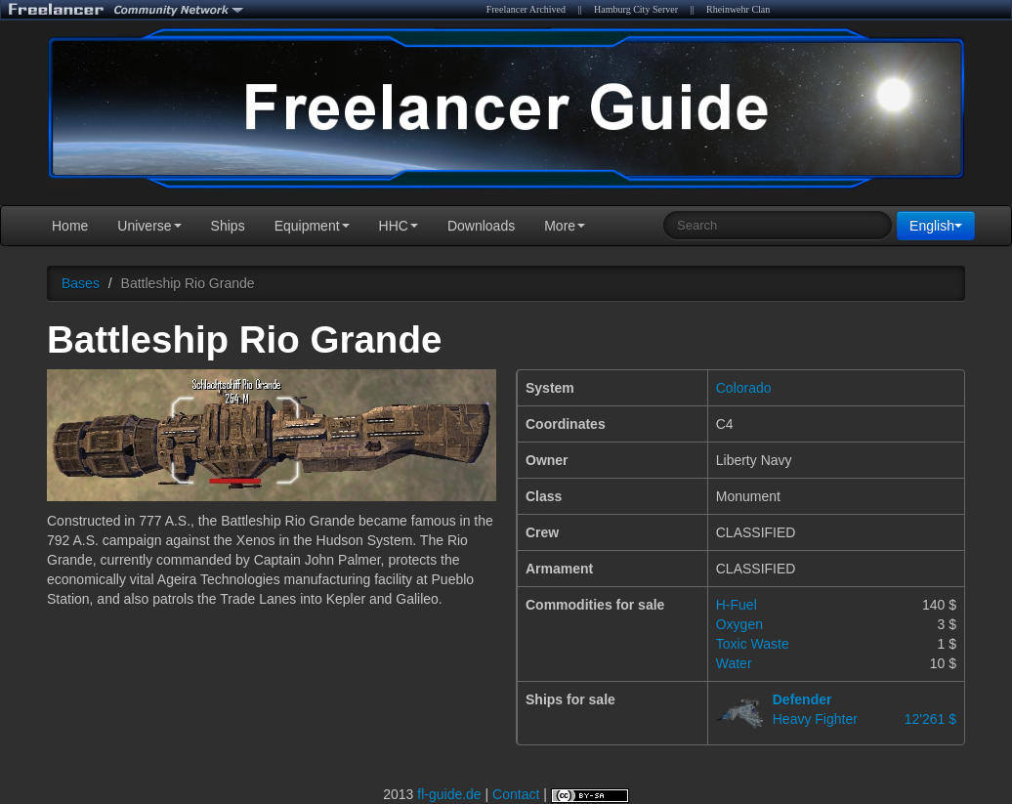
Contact (515, 794)
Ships (228, 225)
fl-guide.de (449, 794)
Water (734, 663)
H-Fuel (736, 605)
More (564, 225)
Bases (81, 283)
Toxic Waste (752, 644)
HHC (398, 225)
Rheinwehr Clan (738, 9)
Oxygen (739, 624)
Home (70, 225)
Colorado (744, 388)
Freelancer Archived (526, 9)
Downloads (481, 225)
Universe (149, 225)
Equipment (312, 225)
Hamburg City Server (636, 9)
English (935, 225)
